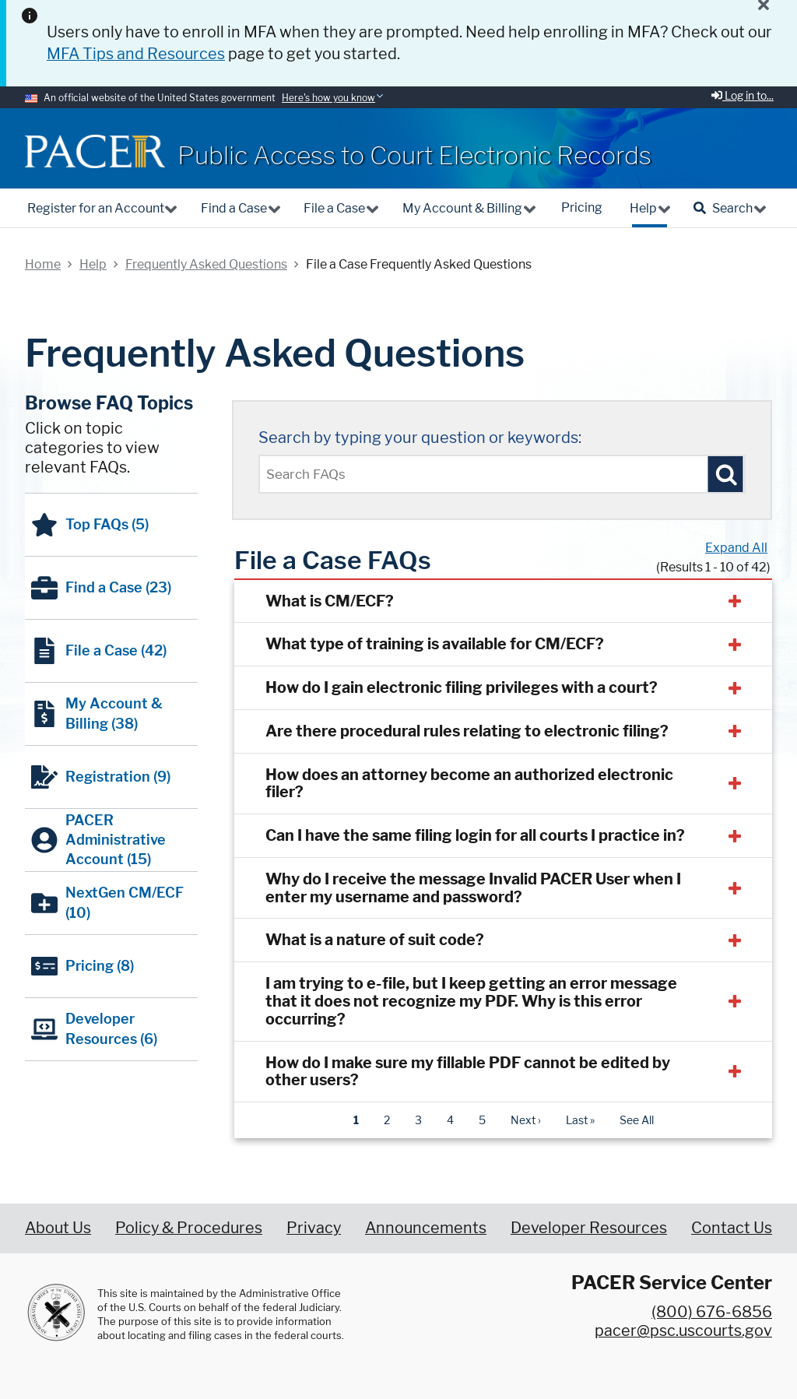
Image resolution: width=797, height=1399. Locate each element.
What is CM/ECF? (329, 601)
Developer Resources (589, 1227)
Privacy (313, 1227)
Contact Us (731, 1227)
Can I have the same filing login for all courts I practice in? (475, 835)
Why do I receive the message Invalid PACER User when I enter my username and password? (473, 888)
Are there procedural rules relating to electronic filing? (467, 731)
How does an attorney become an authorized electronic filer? (469, 783)
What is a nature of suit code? (374, 939)
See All (637, 1120)
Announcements (425, 1227)
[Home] (95, 151)
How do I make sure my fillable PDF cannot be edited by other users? (467, 1071)
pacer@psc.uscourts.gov (683, 1330)
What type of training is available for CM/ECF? (434, 643)
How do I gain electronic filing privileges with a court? (461, 687)
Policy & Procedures (188, 1227)
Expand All (736, 547)
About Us (58, 1227)
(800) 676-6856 (711, 1311)
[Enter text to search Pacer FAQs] (502, 474)
